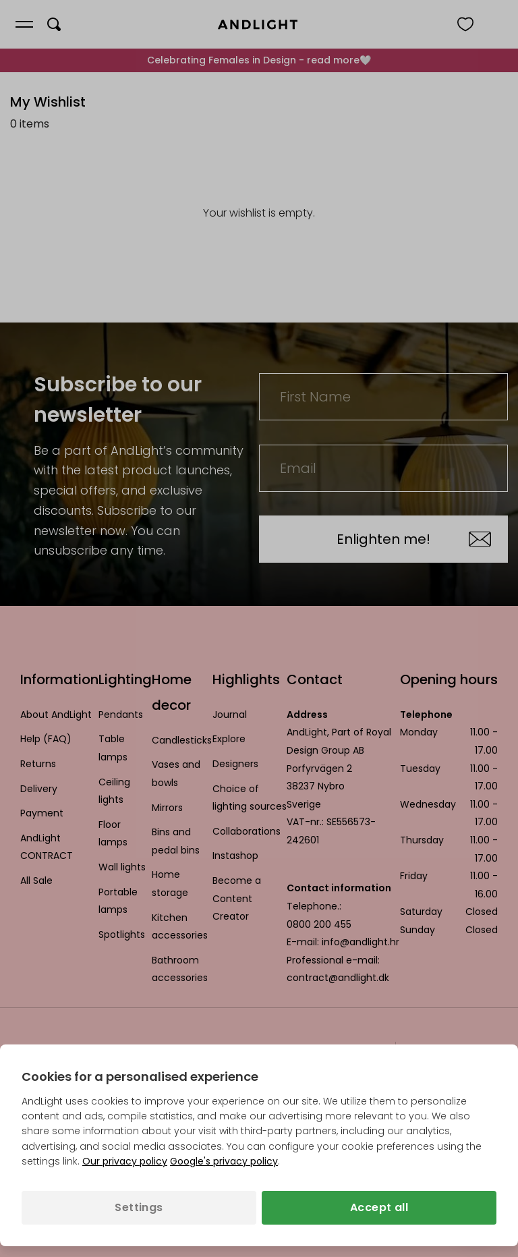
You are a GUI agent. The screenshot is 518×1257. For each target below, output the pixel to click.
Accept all (379, 1207)
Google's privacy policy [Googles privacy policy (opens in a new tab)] (224, 1161)
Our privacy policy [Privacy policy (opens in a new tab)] (124, 1161)
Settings (139, 1207)
